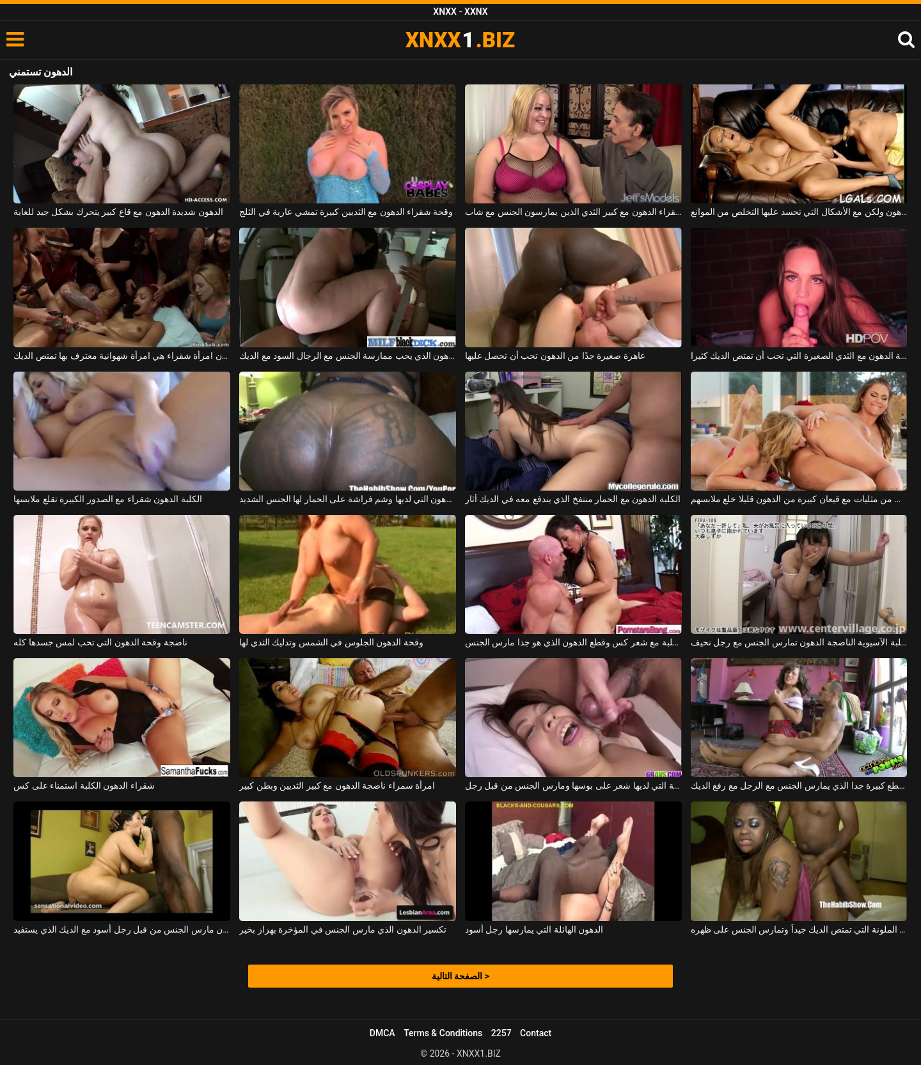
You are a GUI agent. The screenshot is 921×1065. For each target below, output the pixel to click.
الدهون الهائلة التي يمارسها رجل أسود (534, 929)
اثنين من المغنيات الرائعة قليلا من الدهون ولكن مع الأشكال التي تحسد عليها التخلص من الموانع (799, 212)
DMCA (382, 1033)
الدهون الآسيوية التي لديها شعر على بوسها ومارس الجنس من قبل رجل (573, 785)
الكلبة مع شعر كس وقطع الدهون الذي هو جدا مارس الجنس (573, 642)
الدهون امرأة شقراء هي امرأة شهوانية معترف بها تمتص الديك (121, 356)
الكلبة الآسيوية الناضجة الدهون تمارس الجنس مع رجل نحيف (799, 642)
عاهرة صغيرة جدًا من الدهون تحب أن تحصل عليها (555, 356)
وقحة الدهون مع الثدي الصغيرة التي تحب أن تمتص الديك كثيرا (799, 356)
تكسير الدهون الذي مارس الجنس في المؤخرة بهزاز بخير (342, 929)
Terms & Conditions (443, 1033)
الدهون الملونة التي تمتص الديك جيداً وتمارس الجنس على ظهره (799, 929)
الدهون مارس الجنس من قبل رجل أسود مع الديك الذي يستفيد (121, 929)
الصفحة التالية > (460, 976)
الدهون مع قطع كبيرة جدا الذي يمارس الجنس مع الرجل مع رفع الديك (799, 785)
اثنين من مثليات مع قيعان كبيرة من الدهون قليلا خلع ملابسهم (799, 499)
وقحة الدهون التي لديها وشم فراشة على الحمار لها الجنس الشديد (347, 499)
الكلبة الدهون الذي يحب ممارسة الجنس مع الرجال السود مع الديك (347, 356)
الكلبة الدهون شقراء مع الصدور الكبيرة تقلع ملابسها (107, 499)
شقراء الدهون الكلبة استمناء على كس (83, 785)
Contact (535, 1033)
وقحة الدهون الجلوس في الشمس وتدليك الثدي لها (331, 642)
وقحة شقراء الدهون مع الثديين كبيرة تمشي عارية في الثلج (346, 212)
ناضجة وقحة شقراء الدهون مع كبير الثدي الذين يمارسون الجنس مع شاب (573, 212)
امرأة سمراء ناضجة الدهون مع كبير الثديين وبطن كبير (337, 785)
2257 (501, 1033)
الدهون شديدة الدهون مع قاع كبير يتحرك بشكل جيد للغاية (118, 212)
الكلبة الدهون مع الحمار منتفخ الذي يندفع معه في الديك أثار (573, 499)
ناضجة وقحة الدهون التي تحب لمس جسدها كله (100, 642)
